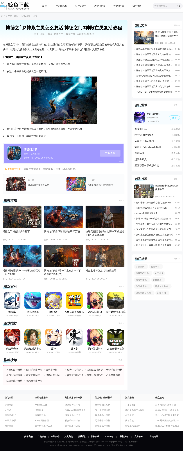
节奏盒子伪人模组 (144, 141)
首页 (44, 5)
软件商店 (157, 280)
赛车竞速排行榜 (75, 375)
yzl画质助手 (10, 420)
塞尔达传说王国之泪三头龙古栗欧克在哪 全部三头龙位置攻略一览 (155, 70)
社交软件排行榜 (72, 420)
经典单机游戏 (161, 286)
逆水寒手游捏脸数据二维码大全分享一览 (155, 65)
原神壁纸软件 (142, 273)
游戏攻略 (26, 16)
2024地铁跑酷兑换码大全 (167, 420)
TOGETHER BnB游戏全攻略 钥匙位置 (154, 92)
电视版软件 (40, 415)
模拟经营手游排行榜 (54, 375)
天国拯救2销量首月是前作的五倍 (151, 208)
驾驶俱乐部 (141, 129)
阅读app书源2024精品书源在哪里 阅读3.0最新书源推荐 (155, 218)
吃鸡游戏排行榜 (34, 380)
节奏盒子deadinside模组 (148, 147)
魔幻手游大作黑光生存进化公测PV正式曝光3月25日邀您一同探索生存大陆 (155, 202)
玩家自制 (161, 293)
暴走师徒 (139, 153)
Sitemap (109, 436)
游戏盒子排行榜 (72, 415)
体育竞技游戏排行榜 (34, 375)
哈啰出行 (9, 425)
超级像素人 (141, 159)
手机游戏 (61, 5)
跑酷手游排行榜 (95, 375)
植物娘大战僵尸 (132, 425)
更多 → (121, 200)
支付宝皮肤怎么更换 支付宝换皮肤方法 (154, 234)
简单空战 (129, 420)
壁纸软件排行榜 (72, 405)
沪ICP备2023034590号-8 (104, 445)
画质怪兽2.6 (10, 415)
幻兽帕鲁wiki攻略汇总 (165, 405)
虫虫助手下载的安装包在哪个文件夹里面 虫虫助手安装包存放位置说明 (155, 224)
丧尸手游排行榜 (102, 410)
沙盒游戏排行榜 (102, 425)
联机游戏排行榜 (14, 380)
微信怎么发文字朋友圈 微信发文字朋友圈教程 (155, 245)
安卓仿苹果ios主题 (44, 425)
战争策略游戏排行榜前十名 (114, 375)
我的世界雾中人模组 (134, 410)
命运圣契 (129, 415)
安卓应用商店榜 (72, 425)
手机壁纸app (41, 405)
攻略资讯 (99, 5)
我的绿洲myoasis (144, 135)
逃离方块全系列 (143, 293)
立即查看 (110, 153)
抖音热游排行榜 (14, 369)
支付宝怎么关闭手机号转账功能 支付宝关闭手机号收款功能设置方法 (155, 229)
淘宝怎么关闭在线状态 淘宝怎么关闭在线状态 (155, 240)
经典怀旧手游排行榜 (75, 369)
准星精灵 (39, 410)
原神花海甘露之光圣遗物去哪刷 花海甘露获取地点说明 (155, 49)
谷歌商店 (9, 405)
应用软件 (80, 5)
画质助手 (155, 266)
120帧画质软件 (42, 420)
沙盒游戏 (140, 266)
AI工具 (158, 273)
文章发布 (139, 436)
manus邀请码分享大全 (147, 213)
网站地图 (153, 436)
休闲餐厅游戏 (142, 286)
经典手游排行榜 (102, 415)
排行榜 (137, 5)
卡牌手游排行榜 (114, 369)
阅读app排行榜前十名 (75, 410)
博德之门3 (31, 149)
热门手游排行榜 (34, 369)
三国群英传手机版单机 (147, 165)
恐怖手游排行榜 (102, 420)
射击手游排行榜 (14, 375)
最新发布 (124, 436)
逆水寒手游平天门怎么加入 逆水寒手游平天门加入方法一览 (155, 81)
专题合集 (118, 5)
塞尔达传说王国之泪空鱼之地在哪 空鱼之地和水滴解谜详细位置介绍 (155, 54)
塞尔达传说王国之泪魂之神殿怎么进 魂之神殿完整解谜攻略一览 (155, 59)
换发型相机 (141, 280)
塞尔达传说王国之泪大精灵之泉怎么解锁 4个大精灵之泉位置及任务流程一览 (155, 86)
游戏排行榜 (51, 369)
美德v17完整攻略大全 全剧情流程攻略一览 (155, 76)
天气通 (8, 410)
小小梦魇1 (130, 405)
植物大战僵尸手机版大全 (167, 410)
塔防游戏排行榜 (95, 369)
